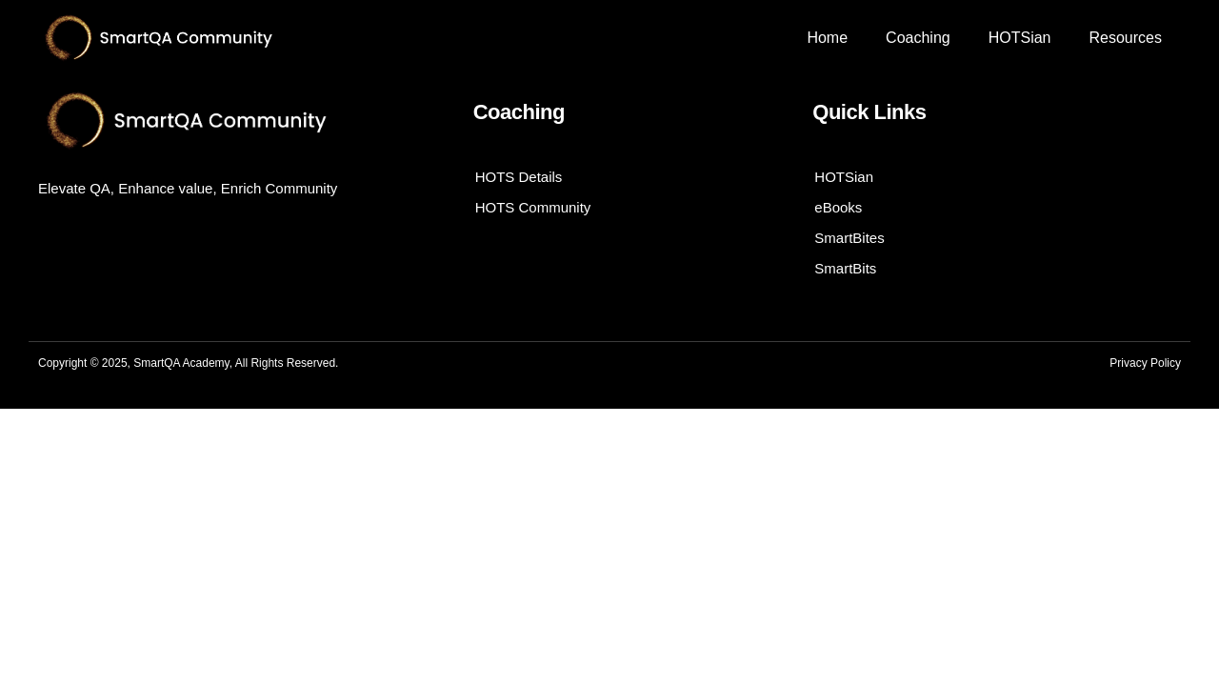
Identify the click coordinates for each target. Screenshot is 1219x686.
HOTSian (1020, 38)
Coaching (918, 38)
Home (827, 38)
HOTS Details (519, 177)
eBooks (838, 207)
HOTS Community (533, 207)
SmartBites (849, 238)
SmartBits (845, 268)
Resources (1125, 38)
